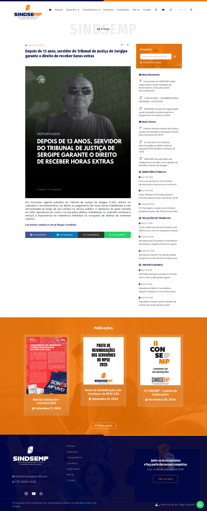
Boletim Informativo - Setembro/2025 (46, 401)
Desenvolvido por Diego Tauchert (175, 505)
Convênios (108, 9)
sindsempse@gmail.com (29, 476)
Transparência (91, 9)
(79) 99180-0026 (24, 482)
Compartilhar (38, 234)
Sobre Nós (72, 9)
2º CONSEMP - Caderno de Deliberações (160, 392)
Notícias (59, 9)
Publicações (123, 9)
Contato (147, 9)
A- (128, 44)
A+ (122, 44)
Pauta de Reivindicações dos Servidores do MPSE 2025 (103, 392)
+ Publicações (103, 426)
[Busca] (185, 10)
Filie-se (136, 9)
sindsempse (28, 12)
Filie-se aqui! (165, 479)
